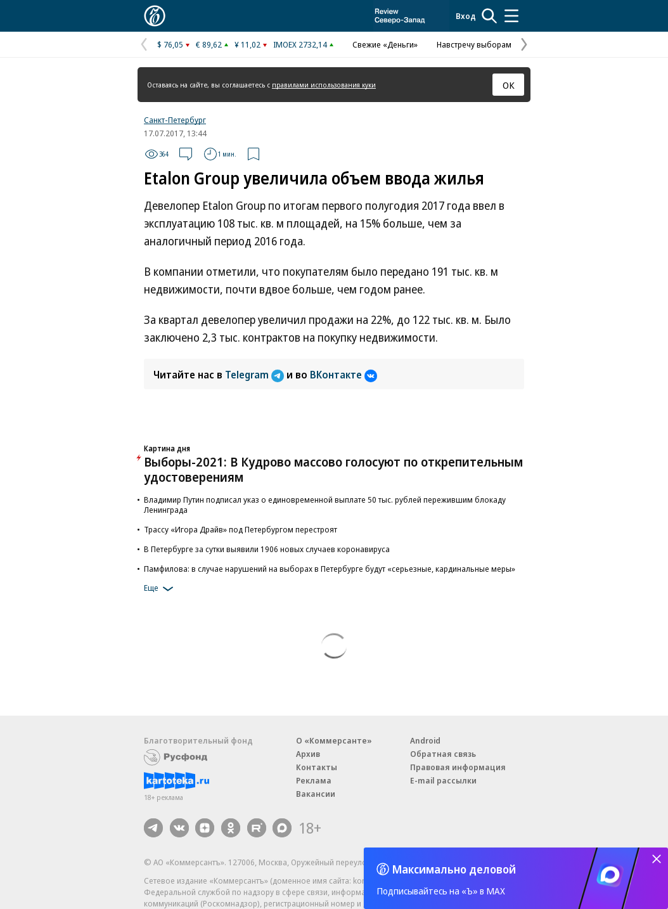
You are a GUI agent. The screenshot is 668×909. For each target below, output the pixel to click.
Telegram (255, 375)
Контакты (316, 767)
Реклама (313, 780)
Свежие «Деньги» (385, 44)
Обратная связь (443, 753)
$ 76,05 (170, 44)
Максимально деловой (454, 869)
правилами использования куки (324, 84)
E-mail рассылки (443, 780)
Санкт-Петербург (175, 120)
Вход (466, 16)
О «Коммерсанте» (334, 740)
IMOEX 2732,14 (300, 44)
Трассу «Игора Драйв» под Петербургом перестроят (240, 529)
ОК (509, 85)
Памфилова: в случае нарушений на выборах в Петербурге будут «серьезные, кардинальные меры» (329, 568)
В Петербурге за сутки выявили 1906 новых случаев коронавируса (267, 549)
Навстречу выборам (474, 44)
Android (425, 740)
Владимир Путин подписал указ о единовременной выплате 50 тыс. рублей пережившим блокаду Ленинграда (325, 504)
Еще (160, 588)
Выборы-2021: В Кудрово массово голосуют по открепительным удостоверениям (333, 469)
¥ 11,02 (247, 44)
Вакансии (315, 793)
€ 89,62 (209, 44)
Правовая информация (458, 767)
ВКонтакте (343, 375)
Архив (308, 753)
